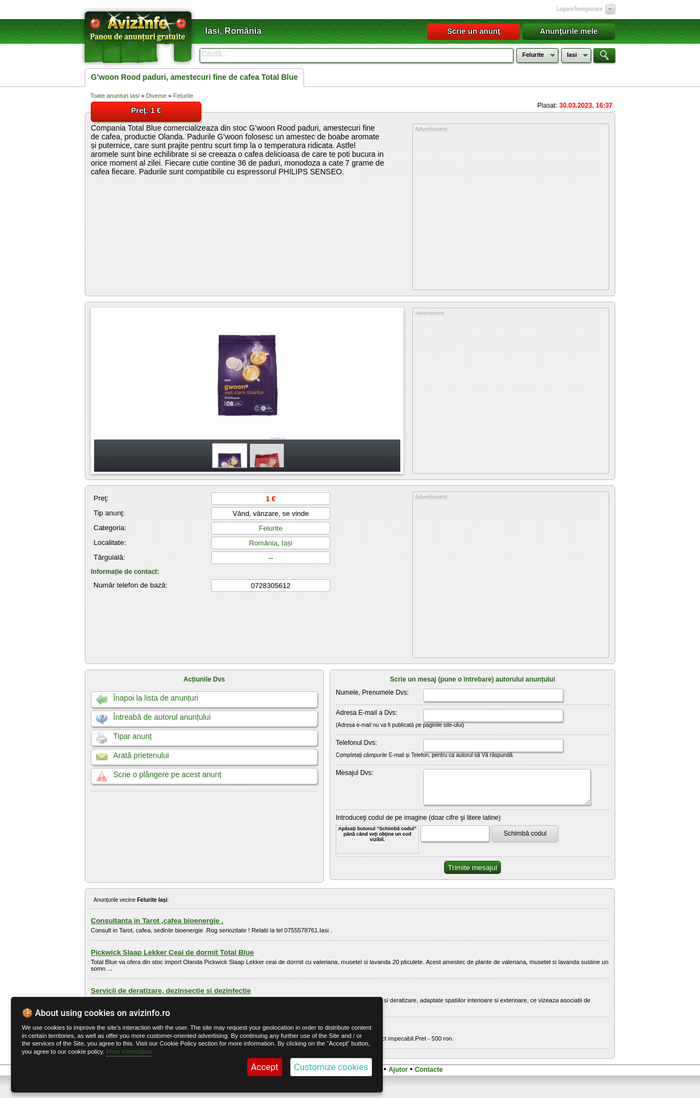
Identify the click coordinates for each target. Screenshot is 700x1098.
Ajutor (397, 1069)
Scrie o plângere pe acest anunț (167, 774)
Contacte (428, 1069)
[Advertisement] (511, 211)
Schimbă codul (525, 833)
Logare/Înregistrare (580, 9)
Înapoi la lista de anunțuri (156, 698)
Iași (287, 543)
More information (129, 1051)
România (263, 543)
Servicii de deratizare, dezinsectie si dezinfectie (171, 991)
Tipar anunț (132, 736)
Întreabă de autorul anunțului (162, 717)
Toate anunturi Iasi (114, 95)
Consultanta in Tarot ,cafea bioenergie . (157, 921)
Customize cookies (331, 1067)
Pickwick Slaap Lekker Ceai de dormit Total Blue (172, 952)
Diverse (156, 95)
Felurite (183, 95)
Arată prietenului (141, 755)
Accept (264, 1067)
